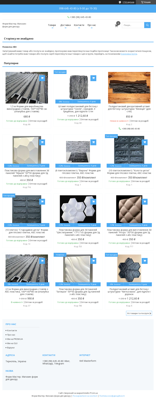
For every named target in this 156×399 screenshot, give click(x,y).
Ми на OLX (12, 343)
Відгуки (10, 347)
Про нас (91, 25)
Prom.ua (94, 393)
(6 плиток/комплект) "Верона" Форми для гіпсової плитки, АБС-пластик (78, 171)
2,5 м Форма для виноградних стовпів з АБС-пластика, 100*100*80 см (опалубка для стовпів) (27, 291)
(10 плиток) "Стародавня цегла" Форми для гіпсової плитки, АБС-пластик (27, 231)
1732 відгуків (128, 2)
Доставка (65, 25)
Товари (52, 25)
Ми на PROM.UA (15, 339)
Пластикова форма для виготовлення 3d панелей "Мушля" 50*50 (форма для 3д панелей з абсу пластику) (27, 173)
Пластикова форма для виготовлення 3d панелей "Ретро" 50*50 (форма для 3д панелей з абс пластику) (129, 232)
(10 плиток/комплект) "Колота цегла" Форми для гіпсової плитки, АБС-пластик (129, 171)
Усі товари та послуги (138, 313)
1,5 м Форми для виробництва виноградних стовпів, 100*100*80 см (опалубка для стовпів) (27, 109)
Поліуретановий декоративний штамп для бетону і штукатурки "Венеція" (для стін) (129, 109)
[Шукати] (147, 25)
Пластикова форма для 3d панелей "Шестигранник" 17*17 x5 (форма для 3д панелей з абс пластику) (78, 232)
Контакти (79, 25)
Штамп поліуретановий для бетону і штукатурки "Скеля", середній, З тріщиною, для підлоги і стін (78, 109)
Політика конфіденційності (112, 396)
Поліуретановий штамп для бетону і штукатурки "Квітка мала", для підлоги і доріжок (129, 291)
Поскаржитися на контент (85, 396)
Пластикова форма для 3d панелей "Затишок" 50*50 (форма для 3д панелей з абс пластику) (78, 291)
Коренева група (129, 53)
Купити (42, 78)
